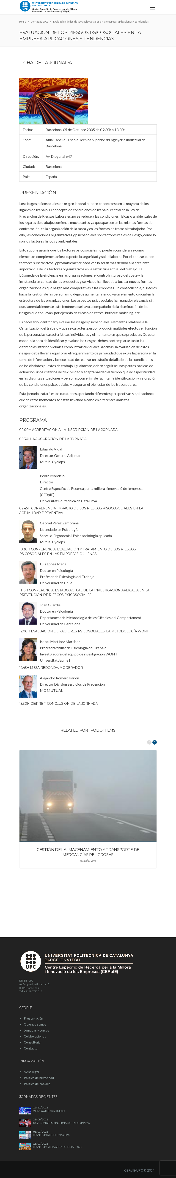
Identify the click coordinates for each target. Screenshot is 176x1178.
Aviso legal (31, 1072)
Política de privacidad (39, 1078)
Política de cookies (37, 1084)
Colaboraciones (35, 1036)
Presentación (33, 1018)
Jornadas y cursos (36, 1030)
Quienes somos (35, 1024)
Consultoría (32, 1042)
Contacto (31, 1048)
